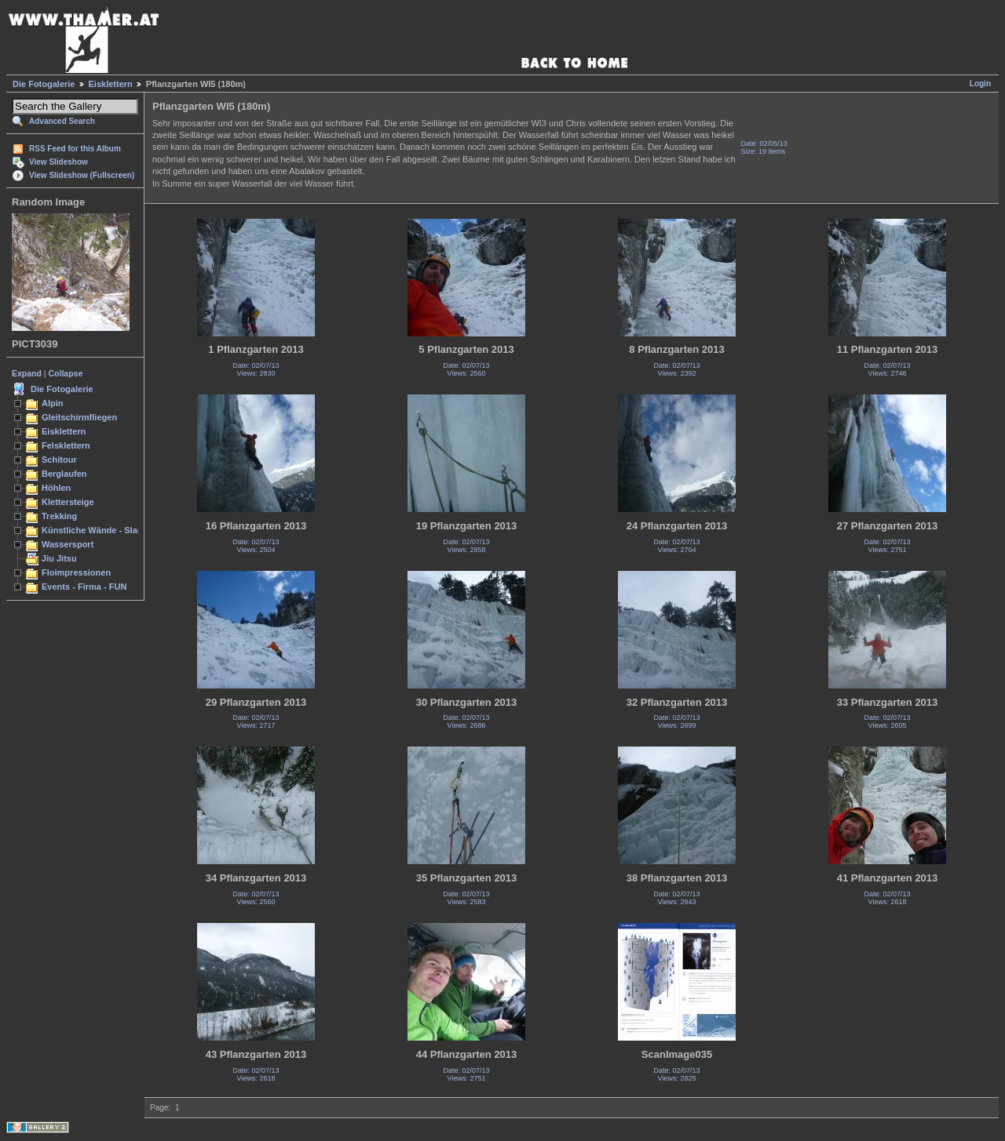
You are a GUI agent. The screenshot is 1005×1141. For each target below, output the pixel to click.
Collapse (66, 373)
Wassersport (67, 544)
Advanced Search (62, 121)
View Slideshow (58, 162)
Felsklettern (66, 445)
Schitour (59, 459)
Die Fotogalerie (44, 84)
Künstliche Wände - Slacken (99, 530)
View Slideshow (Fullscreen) (81, 175)
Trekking (59, 516)
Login (980, 83)
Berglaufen (64, 473)
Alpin (53, 403)
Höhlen (56, 487)
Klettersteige (68, 502)
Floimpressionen (76, 572)
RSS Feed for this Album (75, 148)
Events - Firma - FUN (84, 586)
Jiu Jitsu (59, 558)
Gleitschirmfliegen (79, 417)
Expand (27, 373)
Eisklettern (111, 84)
